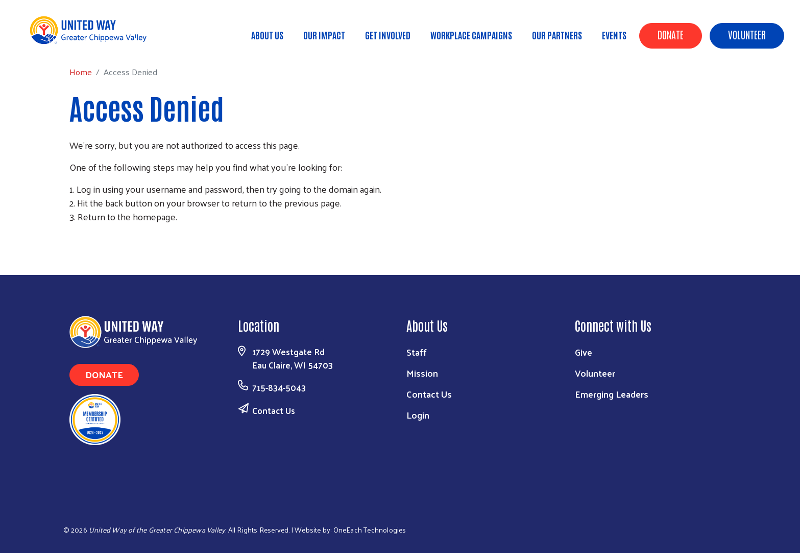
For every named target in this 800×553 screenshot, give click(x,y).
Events (614, 35)
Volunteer (747, 34)
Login (417, 415)
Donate (671, 34)
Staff (416, 352)
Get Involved (387, 35)
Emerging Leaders (611, 394)
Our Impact (324, 35)
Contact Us (273, 410)
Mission (422, 373)
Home (60, 40)
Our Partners (557, 35)
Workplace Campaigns (471, 35)
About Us (267, 35)
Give (583, 352)
